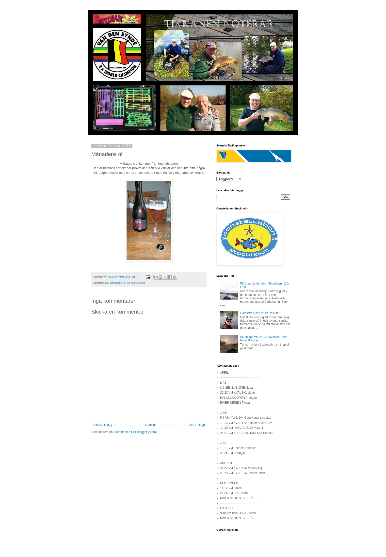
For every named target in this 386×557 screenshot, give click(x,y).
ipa (106, 282)
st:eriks (140, 282)
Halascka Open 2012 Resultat (259, 313)
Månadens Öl (117, 282)
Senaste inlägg (102, 425)
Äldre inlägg (197, 425)
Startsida (150, 425)
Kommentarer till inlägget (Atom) (135, 432)
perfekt (131, 282)
